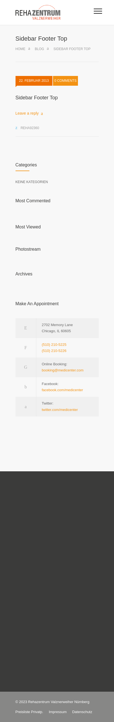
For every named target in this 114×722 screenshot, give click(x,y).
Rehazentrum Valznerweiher (50, 702)
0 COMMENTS (65, 81)
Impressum (58, 712)
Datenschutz (82, 712)
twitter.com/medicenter (60, 410)
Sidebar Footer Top (37, 97)
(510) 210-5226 (54, 351)
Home (21, 49)
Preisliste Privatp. (29, 712)
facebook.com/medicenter (62, 390)
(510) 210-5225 (54, 344)
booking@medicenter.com (63, 370)
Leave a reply (27, 113)
